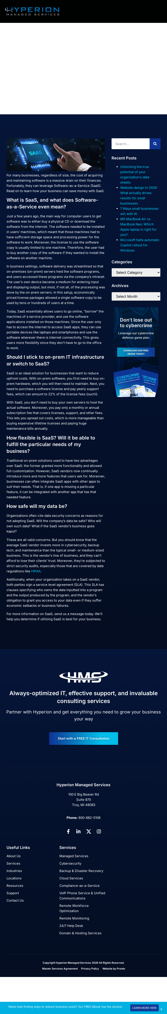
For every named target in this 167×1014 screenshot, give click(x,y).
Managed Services (73, 856)
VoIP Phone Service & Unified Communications (82, 895)
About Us (14, 856)
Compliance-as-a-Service (79, 886)
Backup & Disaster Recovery (81, 871)
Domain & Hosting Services (80, 933)
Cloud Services (71, 878)
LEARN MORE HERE (144, 1007)
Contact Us (15, 900)
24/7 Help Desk (71, 926)
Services (13, 863)
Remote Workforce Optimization (74, 908)
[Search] (155, 143)
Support (13, 893)
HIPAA (36, 571)
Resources (15, 886)
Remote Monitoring (74, 918)
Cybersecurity (70, 863)
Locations (14, 878)
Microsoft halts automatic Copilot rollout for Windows (140, 245)
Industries (14, 871)
